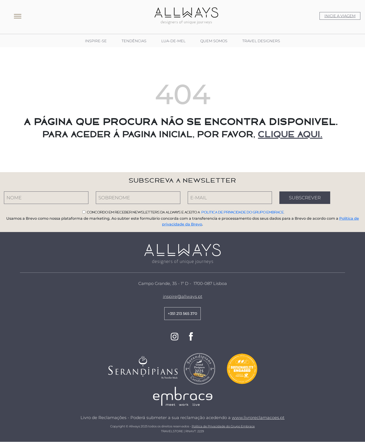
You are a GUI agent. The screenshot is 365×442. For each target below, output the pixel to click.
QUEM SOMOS (213, 41)
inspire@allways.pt (182, 296)
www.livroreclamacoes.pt (258, 417)
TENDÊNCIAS (134, 41)
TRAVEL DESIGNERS (261, 41)
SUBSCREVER (305, 197)
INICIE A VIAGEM (339, 16)
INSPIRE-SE (96, 41)
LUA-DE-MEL (173, 41)
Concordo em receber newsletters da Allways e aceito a (144, 212)
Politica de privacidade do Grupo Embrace (242, 212)
